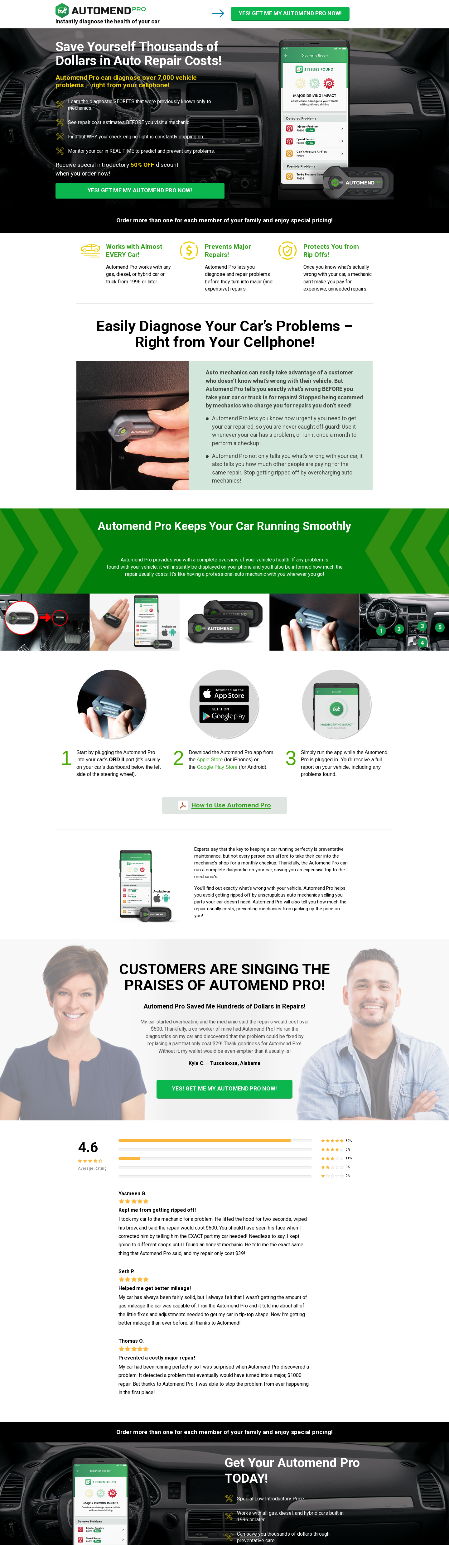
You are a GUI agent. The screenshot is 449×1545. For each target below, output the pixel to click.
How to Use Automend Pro (231, 805)
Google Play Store (217, 767)
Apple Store (210, 759)
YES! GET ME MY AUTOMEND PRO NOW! (290, 13)
